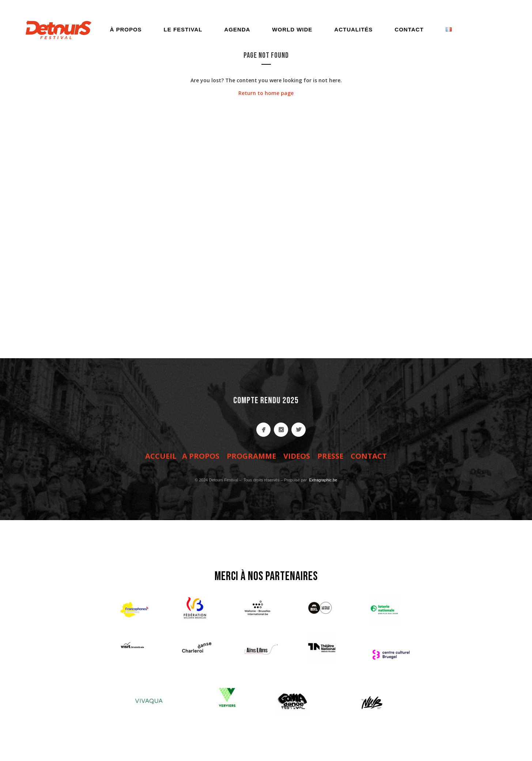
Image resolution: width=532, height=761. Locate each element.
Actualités (353, 29)
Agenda (237, 29)
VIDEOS (296, 456)
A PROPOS (200, 456)
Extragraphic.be (322, 480)
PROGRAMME (251, 456)
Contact (409, 29)
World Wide (292, 29)
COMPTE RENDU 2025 (266, 400)
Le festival (183, 29)
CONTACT (369, 456)
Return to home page (266, 93)
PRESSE (330, 456)
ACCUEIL (161, 456)
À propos (126, 29)
